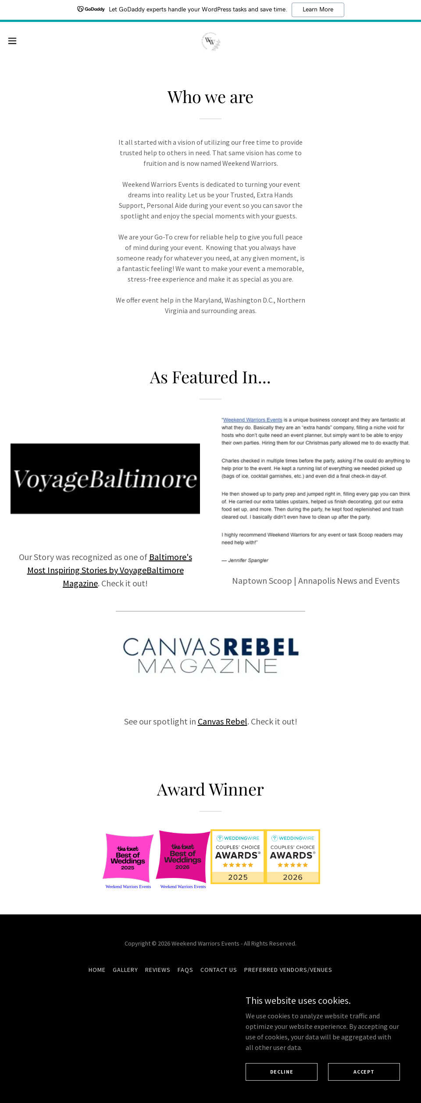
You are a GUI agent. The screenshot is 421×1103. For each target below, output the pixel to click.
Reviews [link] (158, 975)
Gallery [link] (125, 975)
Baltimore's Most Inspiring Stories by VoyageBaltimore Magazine (109, 570)
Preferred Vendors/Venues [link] (288, 975)
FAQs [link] (185, 975)
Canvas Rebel (222, 721)
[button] (35, 41)
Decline (281, 1071)
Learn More (318, 10)
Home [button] (97, 975)
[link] (210, 41)
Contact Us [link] (218, 975)
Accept (364, 1071)
